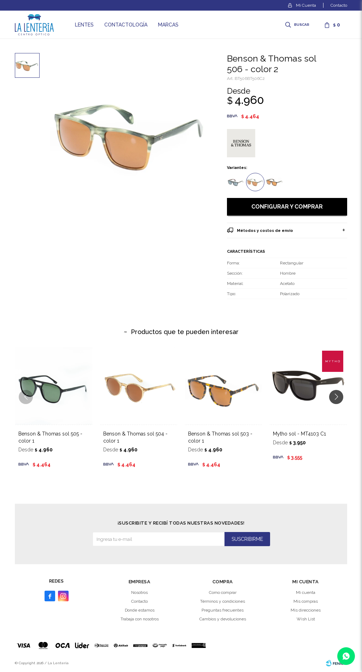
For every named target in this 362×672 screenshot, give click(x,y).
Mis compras (305, 601)
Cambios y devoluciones (222, 619)
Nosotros (139, 592)
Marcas (168, 25)
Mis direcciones (306, 610)
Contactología (125, 25)
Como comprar (223, 592)
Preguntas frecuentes (223, 610)
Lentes (84, 25)
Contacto (339, 5)
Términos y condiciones (222, 601)
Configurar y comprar (287, 206)
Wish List (306, 619)
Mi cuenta (305, 592)
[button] (339, 411)
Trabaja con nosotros (140, 619)
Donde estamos (139, 610)
